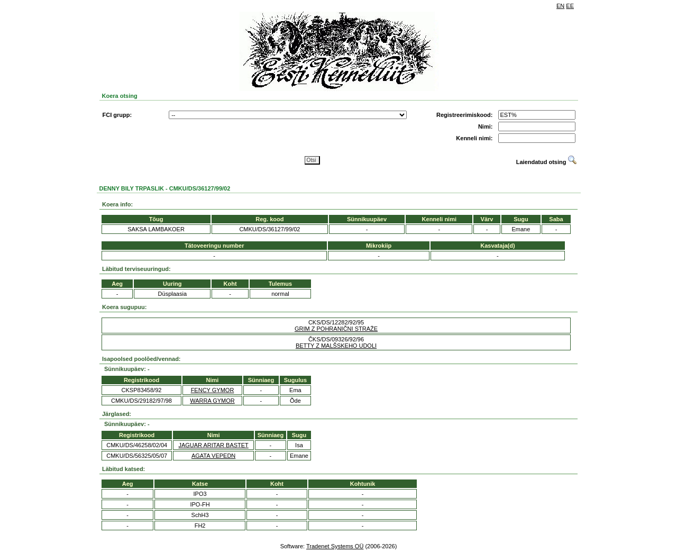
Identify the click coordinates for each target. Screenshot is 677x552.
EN (560, 6)
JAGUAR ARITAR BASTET (213, 445)
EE (570, 6)
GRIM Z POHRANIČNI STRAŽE (336, 328)
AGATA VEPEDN (213, 456)
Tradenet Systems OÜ (334, 546)
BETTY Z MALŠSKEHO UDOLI (336, 345)
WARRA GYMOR (212, 400)
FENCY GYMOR (212, 390)
